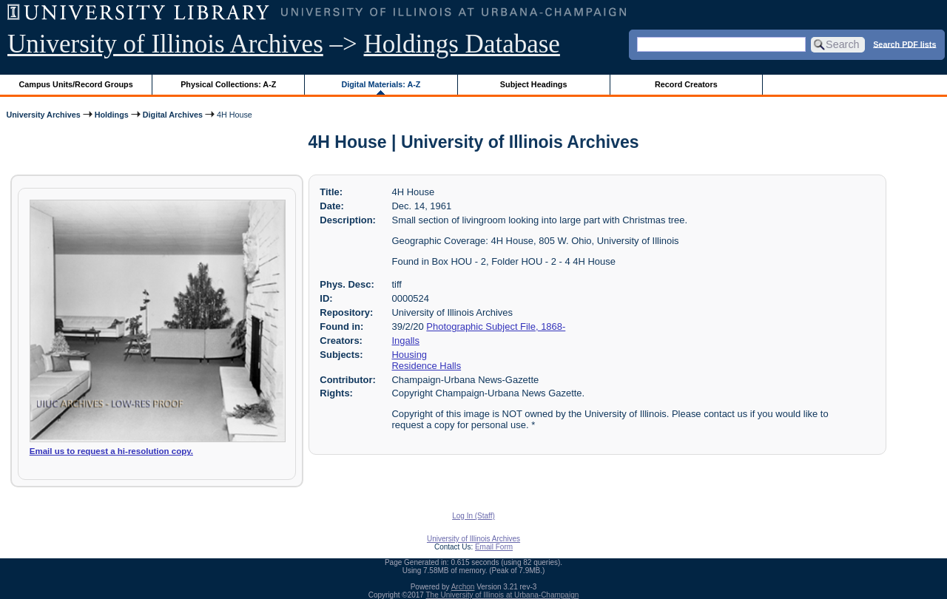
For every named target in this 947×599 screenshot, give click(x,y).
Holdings (112, 114)
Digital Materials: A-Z (380, 84)
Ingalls (405, 340)
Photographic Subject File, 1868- (495, 326)
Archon (463, 587)
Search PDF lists (904, 43)
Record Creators (686, 84)
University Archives (43, 114)
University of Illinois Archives (165, 44)
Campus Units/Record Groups (76, 84)
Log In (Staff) (473, 516)
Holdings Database (462, 44)
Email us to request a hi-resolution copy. (111, 451)
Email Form (494, 547)
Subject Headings (533, 84)
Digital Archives (173, 114)
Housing (410, 354)
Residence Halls (427, 365)
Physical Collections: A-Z (228, 84)
